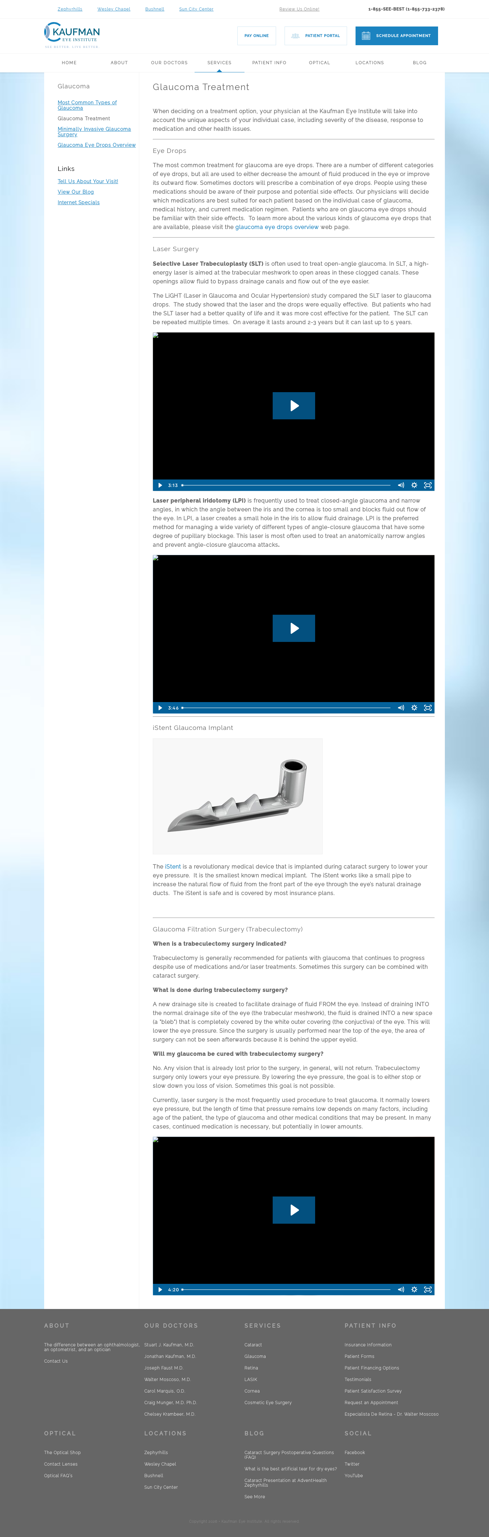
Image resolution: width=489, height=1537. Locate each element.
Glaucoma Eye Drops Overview (97, 145)
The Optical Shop (62, 1452)
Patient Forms (360, 1356)
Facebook (355, 1452)
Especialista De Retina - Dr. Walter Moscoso (392, 1414)
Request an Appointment (371, 1402)
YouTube (354, 1475)
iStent (172, 866)
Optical (319, 62)
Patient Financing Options (372, 1368)
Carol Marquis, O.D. (164, 1391)
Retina (251, 1368)
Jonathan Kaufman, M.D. (170, 1356)
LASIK (250, 1379)
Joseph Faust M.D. (164, 1368)
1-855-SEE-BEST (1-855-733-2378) (406, 9)
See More (254, 1497)
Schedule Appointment (403, 36)
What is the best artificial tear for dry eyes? (290, 1469)
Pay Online (256, 36)
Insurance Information (368, 1345)
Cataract (253, 1345)
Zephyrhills (70, 9)
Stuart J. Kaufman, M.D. (169, 1345)
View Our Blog (76, 192)
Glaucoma (74, 86)
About (119, 62)
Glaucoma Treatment (84, 118)
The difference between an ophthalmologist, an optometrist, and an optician (92, 1347)
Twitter (352, 1464)
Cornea (252, 1391)
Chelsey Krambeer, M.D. (170, 1414)
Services (219, 62)
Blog (420, 62)
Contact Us (56, 1361)
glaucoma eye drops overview (277, 227)
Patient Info (269, 62)
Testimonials (358, 1379)
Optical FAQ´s (58, 1475)
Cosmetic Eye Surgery (268, 1402)
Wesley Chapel (113, 9)
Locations (370, 62)
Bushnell (154, 9)
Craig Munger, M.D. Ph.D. (170, 1402)
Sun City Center (196, 9)
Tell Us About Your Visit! (88, 181)
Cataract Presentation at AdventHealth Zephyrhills (285, 1483)
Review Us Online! (299, 9)
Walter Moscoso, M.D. (167, 1379)
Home (69, 62)
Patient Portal (322, 36)
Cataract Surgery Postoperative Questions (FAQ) (289, 1455)
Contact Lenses (61, 1464)
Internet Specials (79, 202)
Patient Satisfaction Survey (373, 1391)
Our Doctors (169, 62)
